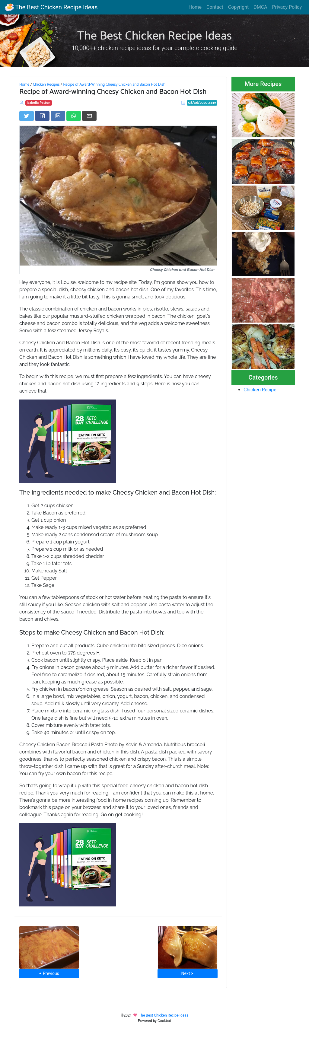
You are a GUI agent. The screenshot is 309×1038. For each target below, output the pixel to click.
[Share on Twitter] (26, 116)
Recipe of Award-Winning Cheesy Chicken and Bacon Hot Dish (114, 84)
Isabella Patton (38, 103)
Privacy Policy (287, 7)
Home (195, 7)
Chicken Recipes (46, 84)
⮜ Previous (49, 973)
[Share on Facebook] (42, 116)
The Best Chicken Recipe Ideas (51, 7)
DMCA (260, 7)
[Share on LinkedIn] (58, 116)
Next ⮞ (187, 973)
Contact (214, 7)
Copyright (238, 7)
